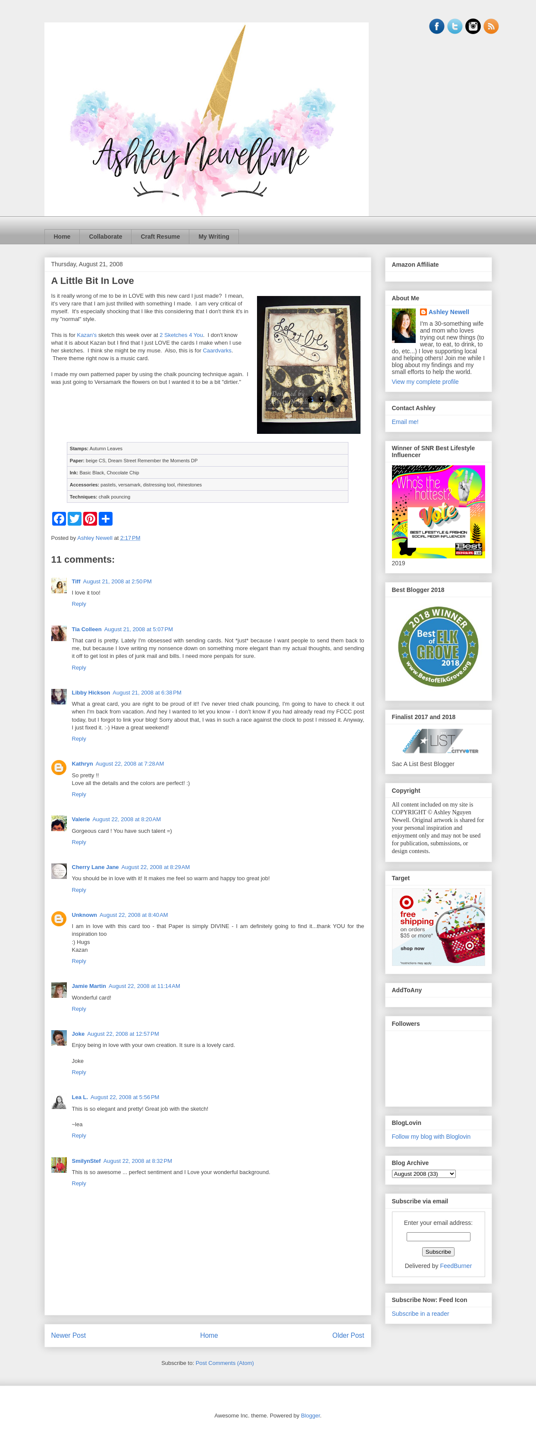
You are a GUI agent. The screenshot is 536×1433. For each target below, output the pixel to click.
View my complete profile (425, 381)
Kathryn (82, 763)
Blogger (310, 1415)
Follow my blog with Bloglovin (431, 1136)
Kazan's (87, 335)
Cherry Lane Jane (95, 867)
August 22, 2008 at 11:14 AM (144, 986)
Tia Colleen (87, 629)
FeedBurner (456, 1265)
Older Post (348, 1335)
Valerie (81, 819)
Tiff (76, 581)
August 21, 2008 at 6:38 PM (147, 692)
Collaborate (105, 236)
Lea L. (80, 1097)
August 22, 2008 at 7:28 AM (130, 763)
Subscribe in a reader (420, 1313)
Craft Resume (160, 236)
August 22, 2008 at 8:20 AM (126, 819)
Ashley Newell (449, 311)
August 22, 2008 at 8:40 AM (134, 915)
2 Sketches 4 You (181, 335)
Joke (78, 1034)
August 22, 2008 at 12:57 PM (123, 1034)
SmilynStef (86, 1161)
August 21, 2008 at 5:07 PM (138, 629)
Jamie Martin (89, 986)
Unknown (84, 915)
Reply (79, 604)
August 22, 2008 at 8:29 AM (156, 867)
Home (62, 236)
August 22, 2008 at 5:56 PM (125, 1097)
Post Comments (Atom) (225, 1363)
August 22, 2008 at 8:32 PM (137, 1161)
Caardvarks (217, 350)
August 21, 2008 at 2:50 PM (117, 581)
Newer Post (68, 1335)
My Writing (213, 236)
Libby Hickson (91, 692)
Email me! (405, 421)
